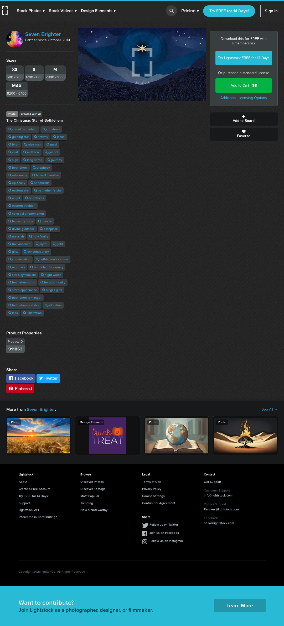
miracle (45, 221)
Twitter (48, 378)
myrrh (42, 244)
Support (24, 503)
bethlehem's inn (21, 282)
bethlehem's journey (46, 267)
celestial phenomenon (26, 213)
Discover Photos (92, 481)
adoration (53, 305)
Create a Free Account (34, 489)
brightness (34, 198)
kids (13, 313)
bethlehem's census (52, 259)
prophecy (41, 167)
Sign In (271, 11)
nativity (41, 136)
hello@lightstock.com (219, 523)
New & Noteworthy (93, 510)
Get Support (212, 481)
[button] (31, 10)
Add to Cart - (244, 85)
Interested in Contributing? (38, 517)
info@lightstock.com (218, 495)
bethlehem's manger (25, 297)
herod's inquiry (52, 282)
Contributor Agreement (158, 503)
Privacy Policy (151, 489)
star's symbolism (22, 274)
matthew (31, 152)
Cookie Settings (153, 496)
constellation (19, 259)
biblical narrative (45, 175)
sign (13, 160)
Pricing (190, 11)
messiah (16, 236)
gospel (51, 152)
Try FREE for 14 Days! (229, 11)
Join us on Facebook (164, 532)
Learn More (239, 605)
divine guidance (21, 228)
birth (13, 144)
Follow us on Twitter (163, 524)
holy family (38, 236)
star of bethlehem (22, 129)
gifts (13, 251)
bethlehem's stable (23, 305)
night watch (51, 274)
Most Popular (89, 496)
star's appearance (22, 290)
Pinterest (20, 388)
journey (55, 160)
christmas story (36, 251)
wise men (32, 144)
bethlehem (18, 167)
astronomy (17, 175)
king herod (32, 160)
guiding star (18, 136)
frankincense (19, 244)
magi (52, 144)
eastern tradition (21, 205)
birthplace (49, 228)
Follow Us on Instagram (166, 541)
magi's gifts (52, 290)
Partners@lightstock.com (221, 509)
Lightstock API (29, 510)
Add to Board (243, 119)
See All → (270, 409)
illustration (32, 313)
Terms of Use (151, 481)
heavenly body (20, 221)
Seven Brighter (43, 34)
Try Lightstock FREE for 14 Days (244, 58)
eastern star (18, 190)
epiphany (16, 182)
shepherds (39, 182)
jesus (59, 136)
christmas (51, 129)
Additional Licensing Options (243, 98)
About (23, 481)
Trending (86, 503)
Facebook (20, 378)
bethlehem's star (48, 190)
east (13, 152)
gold (58, 244)
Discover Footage (93, 489)
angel (14, 198)
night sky (16, 267)
